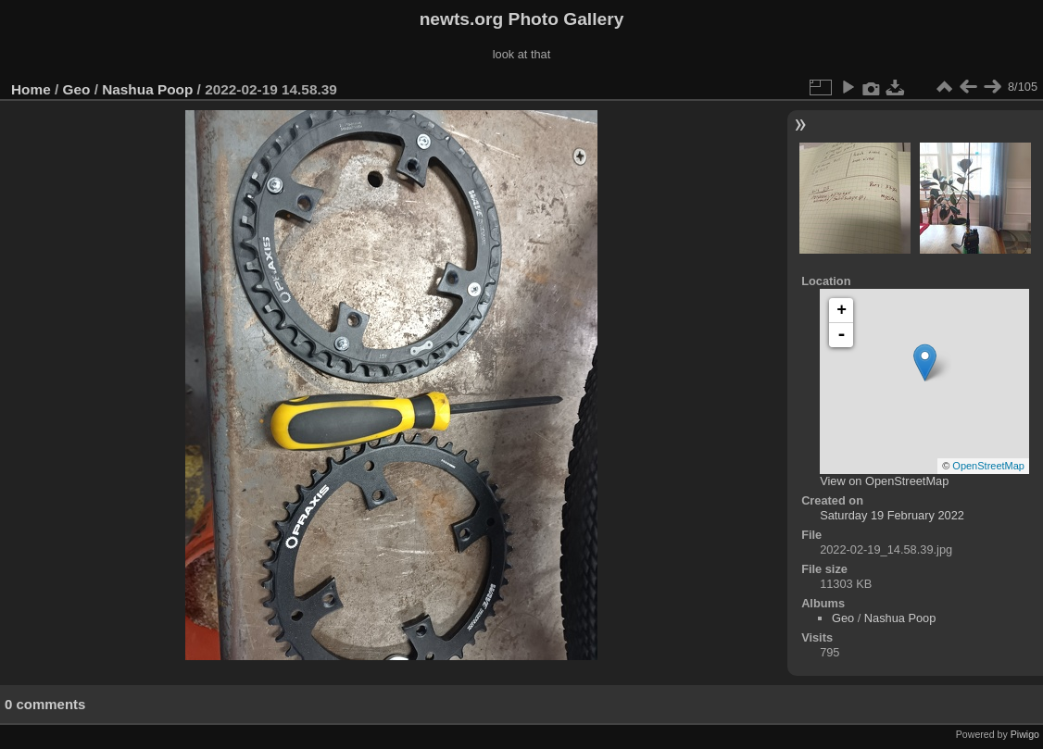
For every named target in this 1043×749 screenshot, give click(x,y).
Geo (77, 89)
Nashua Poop (147, 89)
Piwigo (1025, 734)
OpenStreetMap (988, 465)
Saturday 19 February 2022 (892, 515)
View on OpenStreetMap (884, 481)
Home (31, 89)
